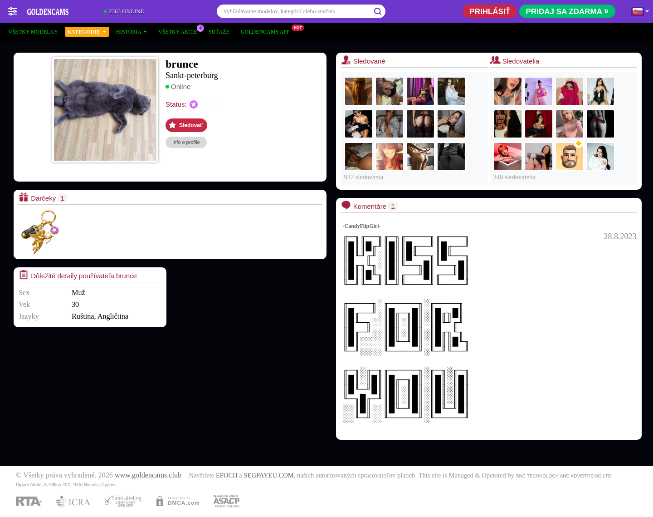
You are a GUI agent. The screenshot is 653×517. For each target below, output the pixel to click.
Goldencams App (267, 31)
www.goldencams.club (148, 475)
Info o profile (186, 142)
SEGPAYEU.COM (268, 475)
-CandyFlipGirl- (362, 226)
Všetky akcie (180, 31)
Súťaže (219, 32)
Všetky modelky (33, 32)
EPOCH (227, 475)
